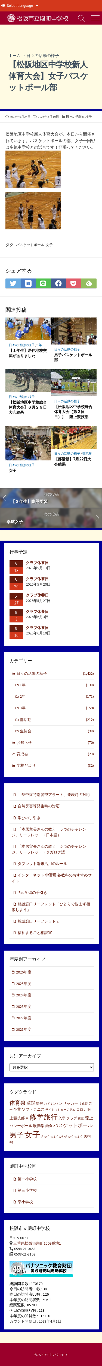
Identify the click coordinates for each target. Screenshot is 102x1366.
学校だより (55, 765)
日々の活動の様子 (42, 55)
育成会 (55, 754)
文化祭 (83, 1104)
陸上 (89, 1118)
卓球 (31, 1103)
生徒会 (57, 731)
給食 (48, 1126)
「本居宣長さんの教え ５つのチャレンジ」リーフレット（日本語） (49, 832)
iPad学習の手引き (32, 892)
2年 (57, 696)
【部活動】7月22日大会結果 (72, 461)
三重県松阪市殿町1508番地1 (37, 1243)
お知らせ (55, 742)
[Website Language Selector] (22, 5)
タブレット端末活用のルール (42, 863)
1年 (39, 345)
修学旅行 (43, 1117)
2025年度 (23, 983)
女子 (49, 244)
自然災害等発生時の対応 (39, 806)
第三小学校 (27, 1190)
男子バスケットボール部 (73, 357)
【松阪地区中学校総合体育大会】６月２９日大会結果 (28, 407)
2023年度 (23, 1006)
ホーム (14, 55)
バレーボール (21, 1125)
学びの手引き (29, 817)
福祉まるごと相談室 (35, 932)
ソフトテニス (33, 1109)
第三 (81, 1118)
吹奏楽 (39, 1125)
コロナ (81, 1109)
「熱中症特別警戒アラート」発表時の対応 (54, 794)
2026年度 (23, 972)
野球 (39, 1103)
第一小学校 (27, 1178)
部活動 (87, 453)
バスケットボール (30, 244)
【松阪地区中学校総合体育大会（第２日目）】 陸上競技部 (73, 411)
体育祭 (18, 1102)
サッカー (70, 1103)
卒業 (17, 1109)
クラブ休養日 (37, 562)
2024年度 (23, 995)
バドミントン (53, 1104)
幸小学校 (25, 1201)
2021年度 (23, 1029)
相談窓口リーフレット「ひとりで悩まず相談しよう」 (51, 906)
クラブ (71, 1118)
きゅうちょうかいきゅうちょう (62, 1136)
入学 (62, 1118)
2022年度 (23, 1017)
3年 (57, 708)
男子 (17, 1135)
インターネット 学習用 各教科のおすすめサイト (52, 878)
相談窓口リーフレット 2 (38, 921)
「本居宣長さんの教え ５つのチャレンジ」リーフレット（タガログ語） (49, 849)
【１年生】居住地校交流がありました (28, 353)
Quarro (62, 1354)
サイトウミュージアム (60, 1110)
